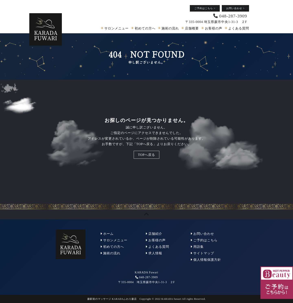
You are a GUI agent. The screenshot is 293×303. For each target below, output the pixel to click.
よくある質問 (238, 28)
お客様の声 (213, 28)
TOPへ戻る (146, 154)
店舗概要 (192, 28)
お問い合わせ (235, 8)
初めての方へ (145, 28)
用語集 (197, 246)
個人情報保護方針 (205, 259)
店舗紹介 (153, 233)
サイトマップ (202, 253)
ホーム (107, 233)
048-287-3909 (148, 277)
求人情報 (153, 253)
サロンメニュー (116, 28)
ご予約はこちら (204, 8)
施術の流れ (170, 28)
